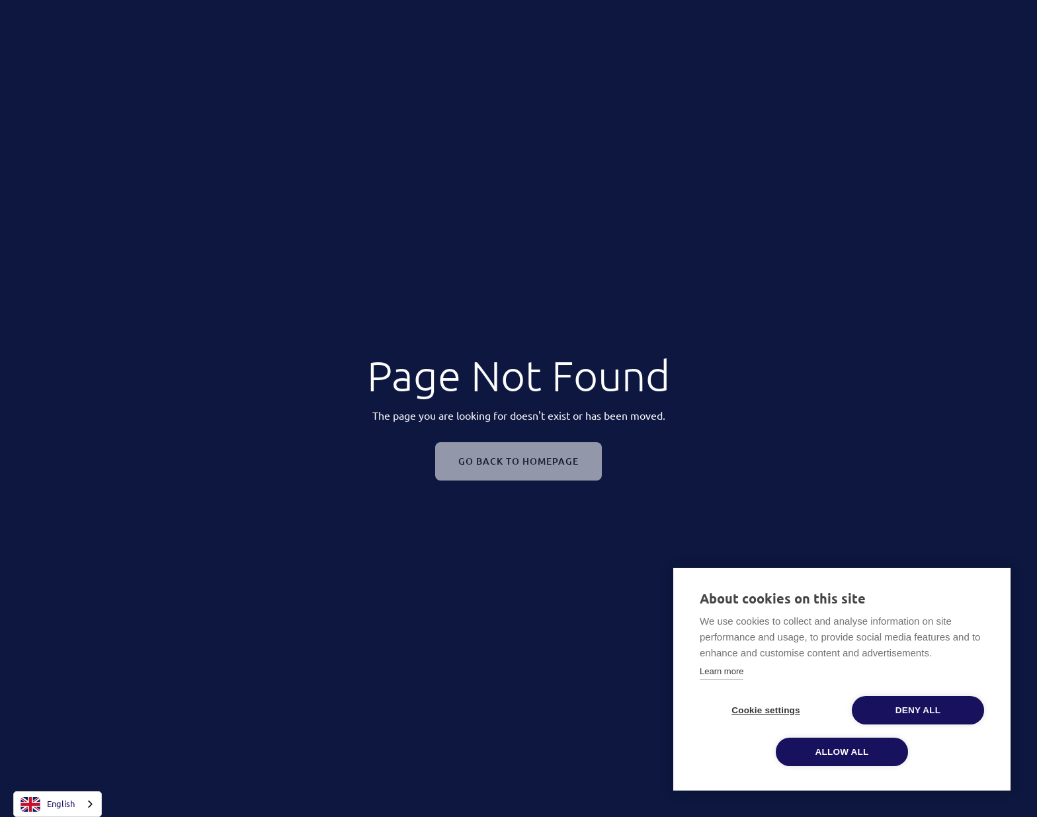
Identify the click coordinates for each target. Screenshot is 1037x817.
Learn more (721, 671)
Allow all (842, 752)
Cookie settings (765, 710)
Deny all (917, 710)
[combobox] (57, 804)
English (48, 804)
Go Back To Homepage (518, 463)
